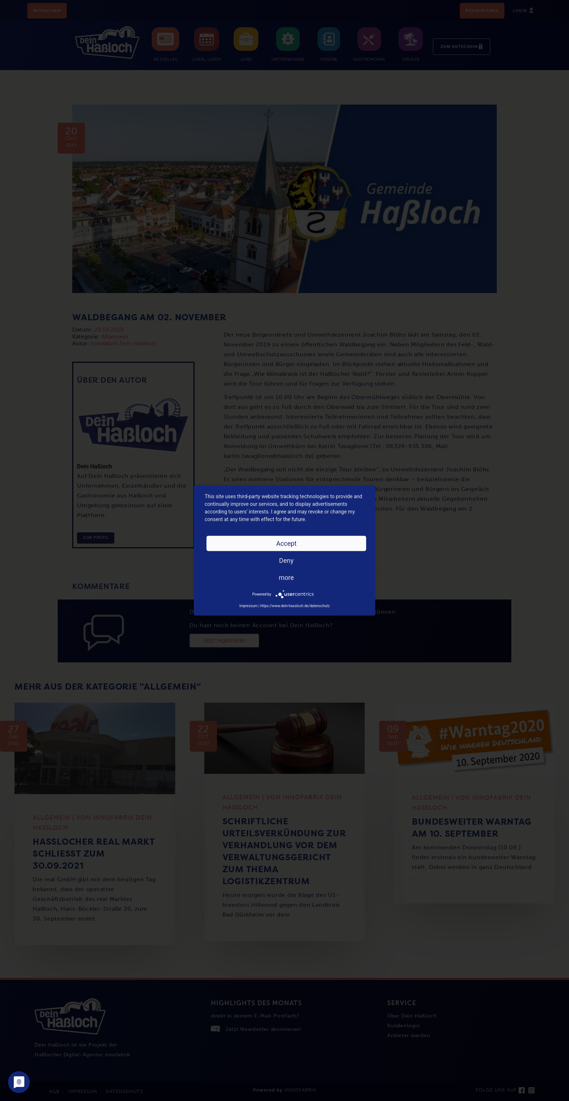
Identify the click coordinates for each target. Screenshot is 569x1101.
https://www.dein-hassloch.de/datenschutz (294, 606)
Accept (286, 543)
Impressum (248, 606)
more (286, 577)
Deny (286, 560)
